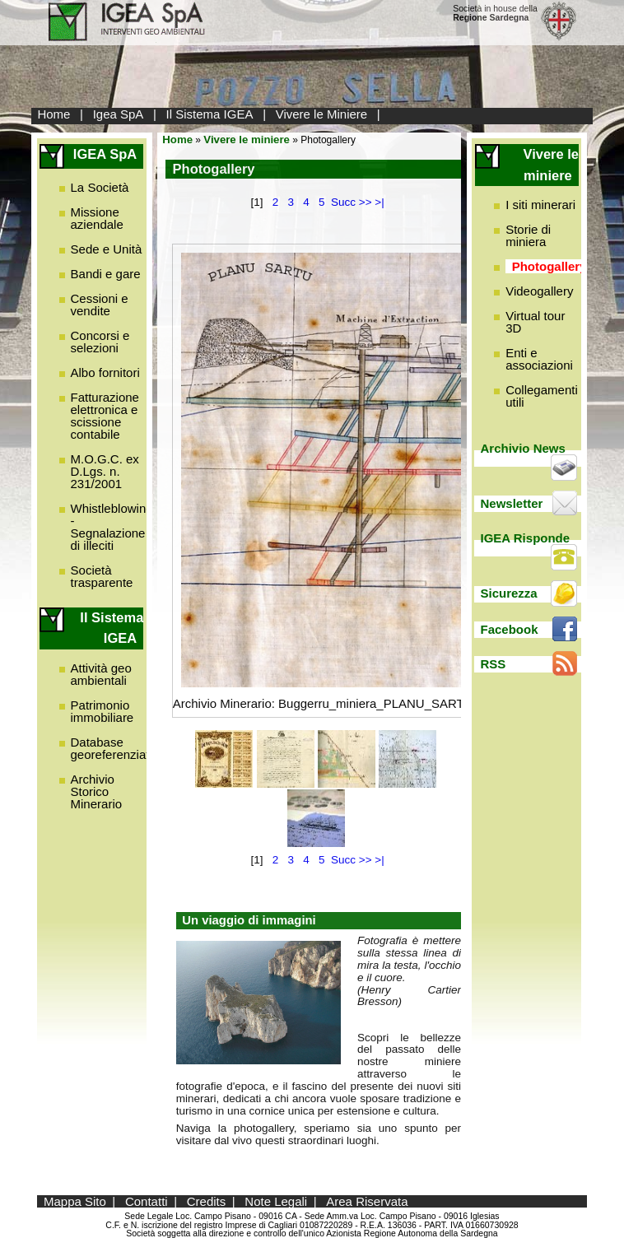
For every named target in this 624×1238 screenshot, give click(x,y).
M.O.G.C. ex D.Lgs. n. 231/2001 (105, 471)
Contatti (146, 1201)
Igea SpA (118, 114)
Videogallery (539, 291)
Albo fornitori (105, 372)
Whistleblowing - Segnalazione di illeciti (112, 526)
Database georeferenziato (113, 748)
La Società (100, 187)
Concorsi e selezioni (100, 341)
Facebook (509, 629)
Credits (206, 1201)
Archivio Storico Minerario (97, 791)
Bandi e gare (106, 274)
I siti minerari (540, 205)
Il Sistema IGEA (210, 114)
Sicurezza (509, 593)
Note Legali (275, 1201)
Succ (343, 202)
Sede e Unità (106, 249)
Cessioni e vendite (99, 304)
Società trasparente (102, 576)
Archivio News (523, 448)
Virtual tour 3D (535, 322)
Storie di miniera (528, 235)
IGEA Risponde (525, 538)
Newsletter (512, 503)
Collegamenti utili (541, 396)
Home (53, 114)
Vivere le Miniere (321, 114)
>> (365, 202)
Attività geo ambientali (101, 674)
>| (379, 202)
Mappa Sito (75, 1201)
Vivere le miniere (246, 139)
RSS (493, 664)
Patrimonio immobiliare (102, 711)
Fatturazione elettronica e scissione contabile (105, 415)
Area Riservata (366, 1201)
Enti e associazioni (539, 359)
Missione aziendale (97, 218)
